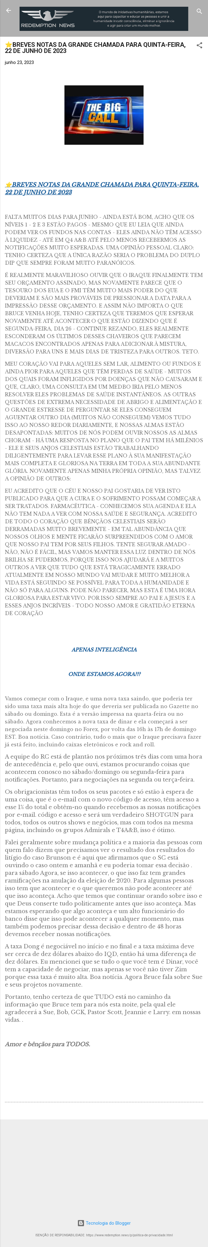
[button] (199, 46)
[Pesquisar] (199, 12)
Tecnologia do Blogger (104, 1223)
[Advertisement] (104, 1167)
